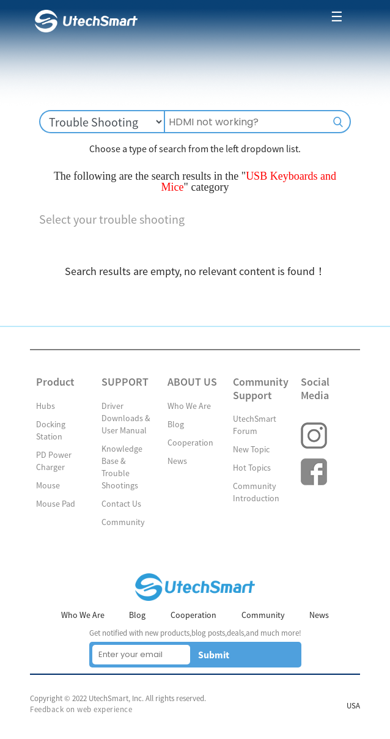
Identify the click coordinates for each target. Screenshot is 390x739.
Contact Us (121, 503)
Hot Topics (252, 467)
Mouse (48, 485)
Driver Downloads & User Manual (125, 418)
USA (353, 706)
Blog (175, 424)
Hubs (45, 405)
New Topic (251, 449)
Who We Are (189, 405)
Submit (213, 655)
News (177, 460)
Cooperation (190, 442)
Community (123, 522)
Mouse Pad (55, 503)
